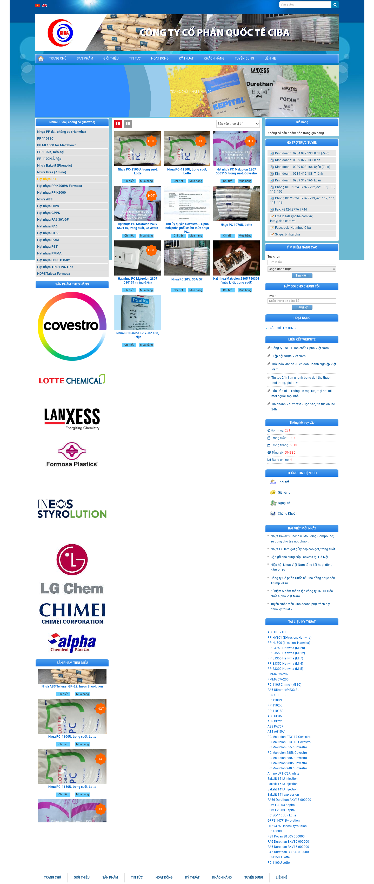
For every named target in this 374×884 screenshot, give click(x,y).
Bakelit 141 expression (283, 794)
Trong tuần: (281, 438)
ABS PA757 (275, 726)
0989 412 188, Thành (308, 173)
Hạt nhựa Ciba (300, 228)
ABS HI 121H (277, 632)
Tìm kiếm (302, 275)
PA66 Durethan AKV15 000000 (289, 800)
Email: (272, 296)
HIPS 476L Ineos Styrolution (287, 826)
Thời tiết (283, 482)
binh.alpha (292, 234)
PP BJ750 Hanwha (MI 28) (286, 648)
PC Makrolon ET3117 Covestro (289, 737)
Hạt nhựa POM (48, 240)
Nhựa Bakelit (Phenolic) (54, 165)
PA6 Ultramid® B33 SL (283, 690)
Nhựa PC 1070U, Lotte (236, 225)
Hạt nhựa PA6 (47, 226)
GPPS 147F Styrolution (284, 820)
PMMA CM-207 (278, 674)
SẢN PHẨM (85, 58)
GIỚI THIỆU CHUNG (282, 328)
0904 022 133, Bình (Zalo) (311, 153)
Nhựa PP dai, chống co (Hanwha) (72, 122)
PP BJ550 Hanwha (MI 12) (286, 653)
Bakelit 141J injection (283, 789)
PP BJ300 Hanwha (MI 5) (285, 669)
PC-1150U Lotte (279, 857)
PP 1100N (275, 700)
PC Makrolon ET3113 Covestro (289, 742)
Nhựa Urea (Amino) (51, 172)
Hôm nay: (279, 430)
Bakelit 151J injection (283, 784)
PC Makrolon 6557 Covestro (287, 747)
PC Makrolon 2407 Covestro (287, 768)
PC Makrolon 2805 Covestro (287, 763)
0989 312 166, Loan (307, 180)
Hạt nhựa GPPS (48, 213)
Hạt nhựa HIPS (48, 206)
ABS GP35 (275, 716)
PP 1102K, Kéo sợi (50, 152)
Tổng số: (281, 452)
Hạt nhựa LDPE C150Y (53, 260)
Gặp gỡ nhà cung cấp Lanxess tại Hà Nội (299, 557)
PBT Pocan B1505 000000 (286, 836)
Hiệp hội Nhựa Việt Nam (288, 356)
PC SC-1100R (277, 695)
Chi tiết (63, 700)
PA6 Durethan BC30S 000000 (288, 852)
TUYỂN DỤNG (244, 58)
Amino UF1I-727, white (283, 773)
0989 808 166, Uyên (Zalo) (311, 167)
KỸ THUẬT (186, 58)
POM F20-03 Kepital (282, 810)
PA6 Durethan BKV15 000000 (288, 847)
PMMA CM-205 (278, 679)
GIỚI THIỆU (111, 58)
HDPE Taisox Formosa (53, 274)
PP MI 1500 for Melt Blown (56, 145)
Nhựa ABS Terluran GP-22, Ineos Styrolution (72, 693)
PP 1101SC (45, 138)
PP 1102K (275, 705)
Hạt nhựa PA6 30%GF (53, 219)
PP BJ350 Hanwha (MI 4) (285, 663)
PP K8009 (275, 831)
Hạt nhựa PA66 (48, 233)
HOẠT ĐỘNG (160, 58)
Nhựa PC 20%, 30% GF (187, 279)
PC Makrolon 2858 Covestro (287, 753)
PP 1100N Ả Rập (49, 159)
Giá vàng (284, 492)
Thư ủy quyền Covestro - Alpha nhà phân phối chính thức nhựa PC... (187, 228)
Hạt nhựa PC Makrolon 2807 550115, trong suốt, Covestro (236, 171)
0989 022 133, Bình (306, 160)
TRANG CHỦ (57, 58)
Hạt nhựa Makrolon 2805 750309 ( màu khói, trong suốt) (236, 280)
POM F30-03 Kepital (282, 805)
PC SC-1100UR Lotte (282, 815)
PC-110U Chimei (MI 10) (284, 684)
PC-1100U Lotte (279, 863)
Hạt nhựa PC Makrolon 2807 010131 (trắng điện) (137, 280)
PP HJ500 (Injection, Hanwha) (289, 643)
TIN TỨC (135, 58)
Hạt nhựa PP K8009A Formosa (59, 186)
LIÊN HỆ (270, 58)
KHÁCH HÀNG (214, 58)
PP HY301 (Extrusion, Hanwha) (289, 637)
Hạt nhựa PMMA (49, 253)
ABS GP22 (275, 721)
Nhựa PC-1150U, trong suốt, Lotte (72, 793)
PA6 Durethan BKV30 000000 (288, 841)
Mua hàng (82, 700)
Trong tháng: (282, 445)
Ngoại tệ (284, 503)
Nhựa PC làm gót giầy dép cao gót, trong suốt (303, 549)
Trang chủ (179, 92)
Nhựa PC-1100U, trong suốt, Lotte (72, 743)
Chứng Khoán (287, 513)
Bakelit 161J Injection (283, 779)
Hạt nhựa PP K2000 (51, 192)
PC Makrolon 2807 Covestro (287, 758)
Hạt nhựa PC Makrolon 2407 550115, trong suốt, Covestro (137, 226)
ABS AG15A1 (277, 732)
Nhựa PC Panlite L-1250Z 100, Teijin (137, 335)
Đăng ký (302, 307)
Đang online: (280, 460)
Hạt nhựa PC (46, 179)
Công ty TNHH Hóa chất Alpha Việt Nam (300, 348)
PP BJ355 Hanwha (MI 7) (285, 658)
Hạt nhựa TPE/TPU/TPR (55, 267)
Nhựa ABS (44, 199)
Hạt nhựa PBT (47, 246)
